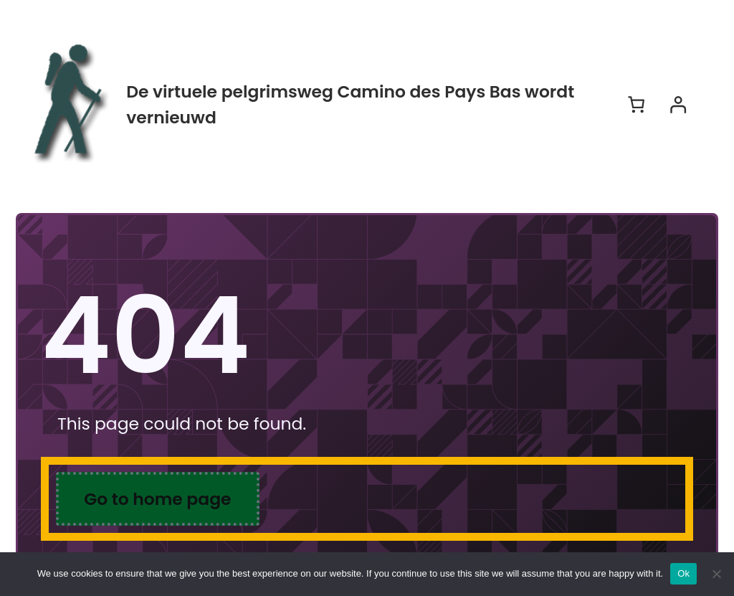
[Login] (678, 104)
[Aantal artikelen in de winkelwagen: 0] (636, 104)
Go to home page (157, 499)
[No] (716, 574)
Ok (683, 573)
